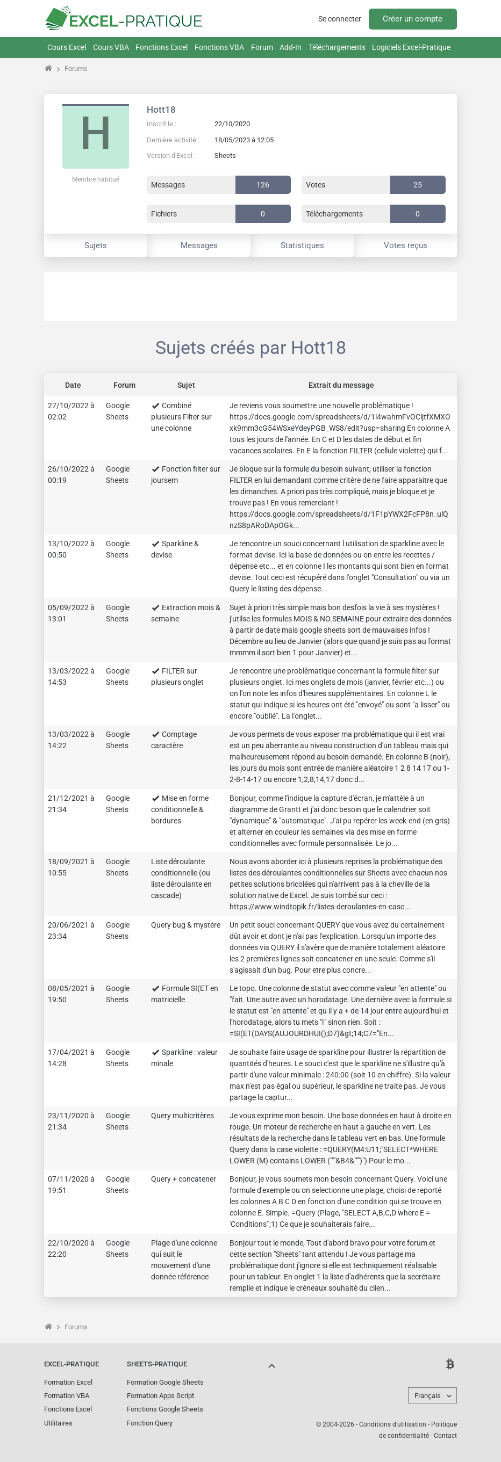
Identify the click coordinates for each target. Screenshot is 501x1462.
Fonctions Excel (161, 47)
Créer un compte (412, 19)
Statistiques (302, 245)
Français (427, 1396)
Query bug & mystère (185, 925)
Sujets (95, 245)
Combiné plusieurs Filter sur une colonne (181, 416)
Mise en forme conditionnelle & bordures (180, 809)
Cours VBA (111, 47)
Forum (262, 47)
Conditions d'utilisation (392, 1424)
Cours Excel (66, 47)
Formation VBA (66, 1396)
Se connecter (339, 19)
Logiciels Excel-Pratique (411, 47)
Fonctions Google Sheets (165, 1409)
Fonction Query (150, 1423)
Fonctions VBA (219, 47)
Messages (199, 245)
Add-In (291, 47)
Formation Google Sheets (165, 1382)
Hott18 (161, 109)
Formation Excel (68, 1382)
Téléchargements (337, 47)
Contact (445, 1435)
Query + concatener (183, 1179)
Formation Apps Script (160, 1396)
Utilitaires (58, 1423)
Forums (76, 68)
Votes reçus (405, 245)
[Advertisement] (250, 296)
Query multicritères (182, 1115)
